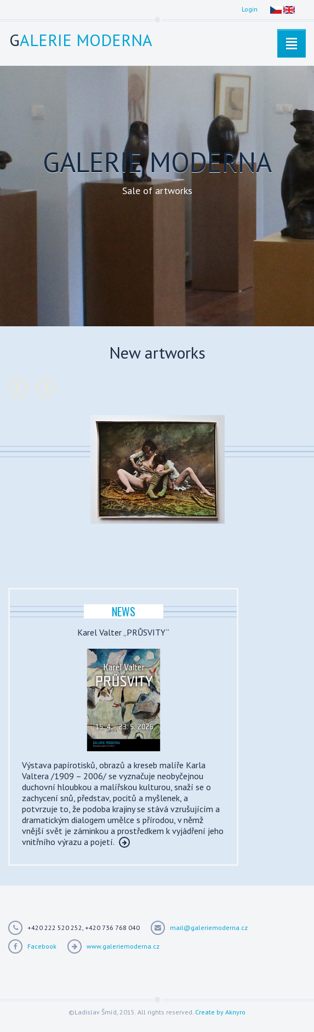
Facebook (41, 946)
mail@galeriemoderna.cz (209, 927)
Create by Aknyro (220, 1012)
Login (250, 9)
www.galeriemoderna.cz (123, 946)
